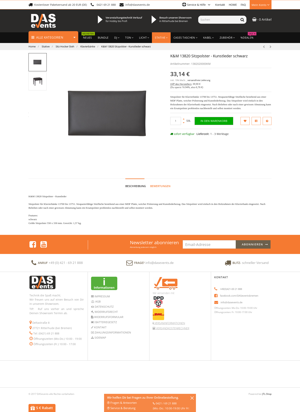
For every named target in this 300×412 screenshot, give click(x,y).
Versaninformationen (169, 323)
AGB (98, 301)
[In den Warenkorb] (214, 121)
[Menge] (175, 121)
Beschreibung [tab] (135, 186)
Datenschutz (104, 306)
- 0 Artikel (261, 19)
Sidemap (100, 337)
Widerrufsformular (108, 317)
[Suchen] (218, 20)
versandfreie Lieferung (199, 80)
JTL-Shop (266, 394)
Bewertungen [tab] (160, 186)
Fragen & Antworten (122, 402)
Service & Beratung (121, 408)
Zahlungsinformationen (112, 332)
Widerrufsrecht (106, 312)
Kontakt (220, 4)
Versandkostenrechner (172, 328)
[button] (196, 4)
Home (32, 46)
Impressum (102, 296)
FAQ (243, 4)
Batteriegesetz (106, 322)
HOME (233, 4)
